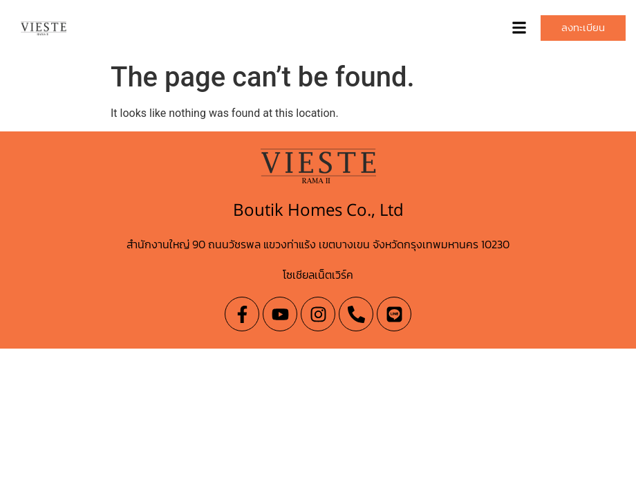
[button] (518, 28)
